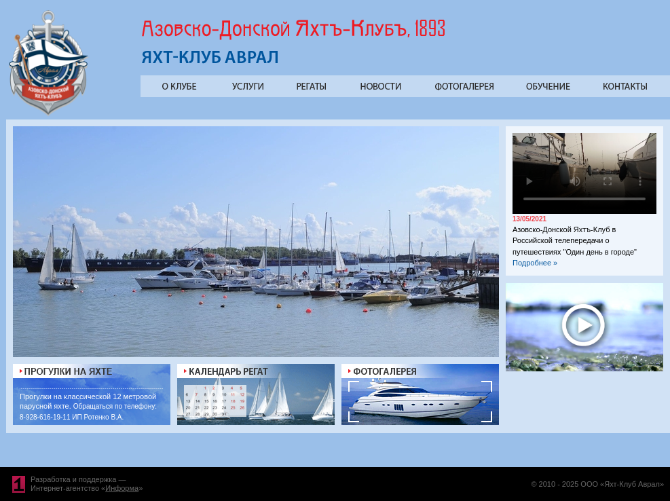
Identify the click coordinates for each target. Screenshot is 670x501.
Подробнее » (535, 263)
